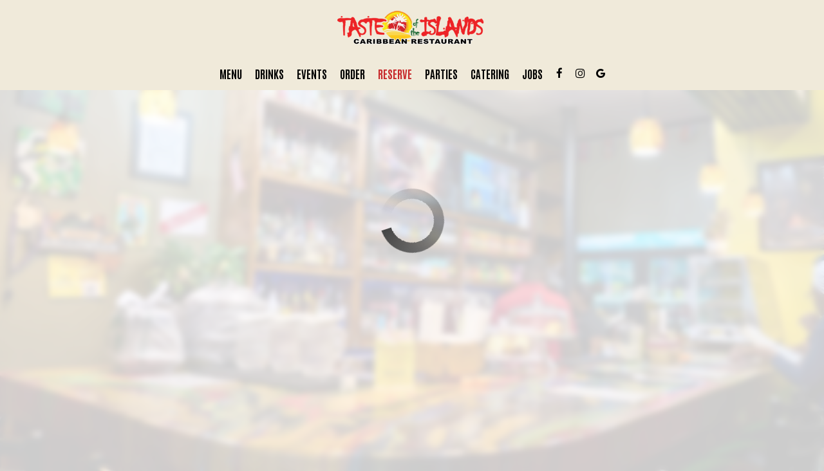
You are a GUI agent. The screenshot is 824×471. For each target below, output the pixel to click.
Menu (231, 74)
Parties (441, 74)
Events (312, 74)
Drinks (269, 74)
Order (352, 74)
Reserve (395, 74)
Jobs (532, 74)
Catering (490, 74)
